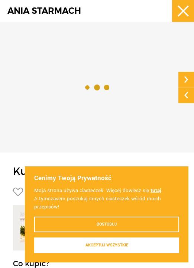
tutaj (156, 190)
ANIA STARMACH (44, 11)
